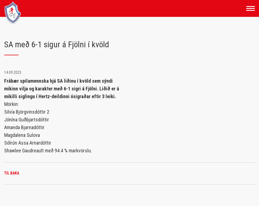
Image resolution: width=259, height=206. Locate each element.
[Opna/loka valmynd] (250, 8)
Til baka (11, 173)
